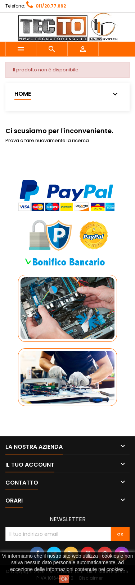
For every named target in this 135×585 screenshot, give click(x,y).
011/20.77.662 (51, 6)
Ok (64, 579)
